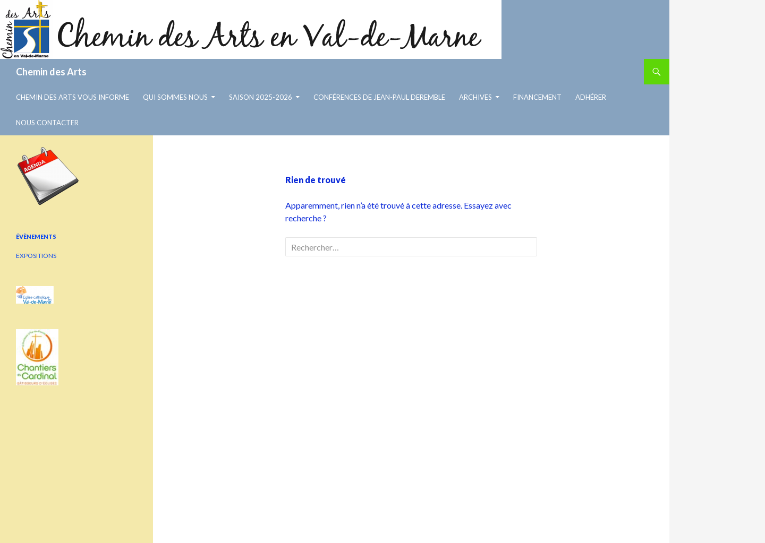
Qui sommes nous (175, 97)
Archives (475, 97)
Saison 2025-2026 (260, 97)
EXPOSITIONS (36, 256)
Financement (537, 97)
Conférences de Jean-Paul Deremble (379, 97)
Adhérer (590, 97)
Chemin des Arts (51, 71)
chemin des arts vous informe (72, 97)
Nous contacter (47, 122)
